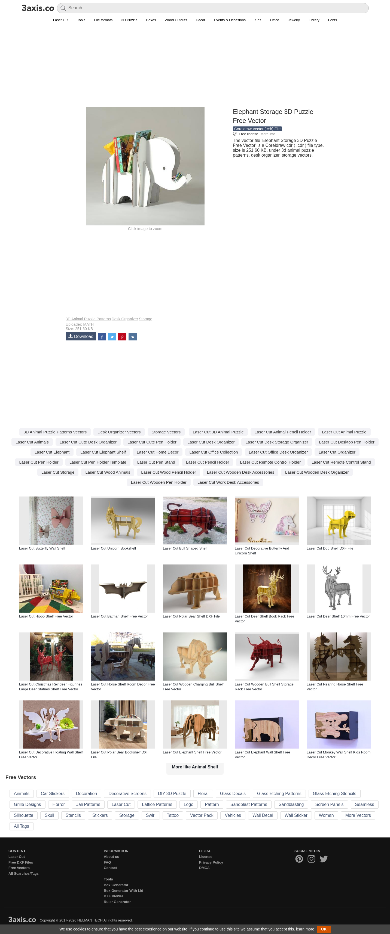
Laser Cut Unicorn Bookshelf (113, 548)
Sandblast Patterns (248, 804)
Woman (326, 815)
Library (314, 20)
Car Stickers (53, 793)
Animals (21, 793)
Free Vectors (19, 868)
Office (274, 20)
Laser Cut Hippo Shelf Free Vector (46, 616)
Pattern (212, 804)
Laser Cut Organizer (337, 452)
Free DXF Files (20, 862)
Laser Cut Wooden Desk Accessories (240, 472)
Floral (203, 793)
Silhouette (23, 815)
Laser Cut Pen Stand (156, 462)
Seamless (364, 804)
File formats (103, 20)
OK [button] (324, 929)
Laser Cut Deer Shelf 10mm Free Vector (338, 616)
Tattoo (173, 815)
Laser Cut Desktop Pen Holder (346, 442)
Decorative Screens (127, 793)
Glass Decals (233, 793)
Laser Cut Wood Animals (107, 472)
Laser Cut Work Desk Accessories (228, 482)
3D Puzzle (129, 20)
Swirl (151, 815)
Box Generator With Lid (123, 891)
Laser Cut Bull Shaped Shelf (185, 548)
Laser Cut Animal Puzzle (344, 432)
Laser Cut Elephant (52, 452)
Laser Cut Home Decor (157, 452)
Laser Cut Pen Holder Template (97, 462)
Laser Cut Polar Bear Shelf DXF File (191, 616)
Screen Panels (329, 804)
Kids (257, 20)
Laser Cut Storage (58, 472)
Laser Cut (60, 20)
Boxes (151, 20)
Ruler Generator (117, 902)
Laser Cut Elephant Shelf (103, 452)
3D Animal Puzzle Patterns (88, 319)
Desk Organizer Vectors (119, 432)
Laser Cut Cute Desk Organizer (88, 442)
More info (267, 134)
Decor (200, 20)
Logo (189, 804)
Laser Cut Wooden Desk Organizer (317, 472)
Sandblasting (291, 804)
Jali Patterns (88, 804)
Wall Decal (262, 815)
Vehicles (233, 815)
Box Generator (116, 885)
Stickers (100, 815)
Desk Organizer (125, 319)
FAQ (107, 862)
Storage (145, 319)
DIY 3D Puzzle (172, 793)
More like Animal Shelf (195, 767)
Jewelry (294, 20)
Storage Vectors (166, 432)
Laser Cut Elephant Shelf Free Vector (192, 752)
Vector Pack (201, 815)
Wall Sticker (296, 815)
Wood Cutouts (176, 20)
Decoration (86, 793)
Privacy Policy (211, 862)
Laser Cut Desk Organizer (210, 442)
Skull (49, 815)
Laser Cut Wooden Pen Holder (159, 482)
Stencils (73, 815)
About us (111, 857)
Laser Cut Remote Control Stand (341, 462)
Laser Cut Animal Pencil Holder (283, 432)
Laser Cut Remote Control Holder (270, 462)
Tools (81, 20)
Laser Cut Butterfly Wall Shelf (42, 548)
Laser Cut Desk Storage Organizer (276, 442)
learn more (305, 929)
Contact (110, 868)
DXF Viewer (113, 896)
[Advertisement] (195, 68)
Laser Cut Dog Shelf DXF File (330, 548)
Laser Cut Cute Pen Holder (151, 442)
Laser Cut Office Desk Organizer (278, 452)
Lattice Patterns (157, 804)
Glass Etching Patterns (279, 793)
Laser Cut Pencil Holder (207, 462)
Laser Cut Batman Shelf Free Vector (119, 616)
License (205, 857)
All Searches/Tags (23, 873)
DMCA (204, 868)
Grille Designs (27, 804)
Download (80, 336)
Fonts (332, 20)
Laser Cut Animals (32, 442)
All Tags (21, 826)
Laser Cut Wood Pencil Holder (168, 472)
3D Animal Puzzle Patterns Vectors (55, 432)
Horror (59, 804)
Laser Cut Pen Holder (38, 462)
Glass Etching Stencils (334, 793)
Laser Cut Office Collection (213, 452)
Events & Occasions (230, 20)
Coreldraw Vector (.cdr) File (257, 129)
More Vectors (358, 815)
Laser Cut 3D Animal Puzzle (218, 432)
